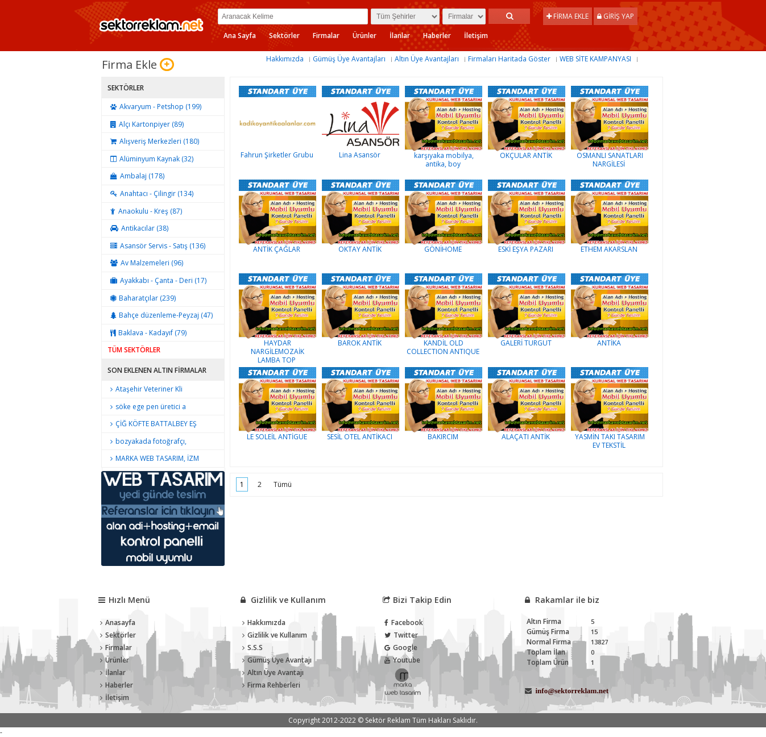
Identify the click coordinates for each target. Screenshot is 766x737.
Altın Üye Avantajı (273, 672)
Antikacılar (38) (137, 228)
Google (400, 647)
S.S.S (252, 647)
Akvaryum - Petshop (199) (154, 106)
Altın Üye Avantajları (427, 59)
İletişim (476, 35)
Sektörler (284, 35)
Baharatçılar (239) (141, 298)
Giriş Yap (615, 16)
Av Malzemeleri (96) (145, 263)
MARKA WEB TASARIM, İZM (153, 458)
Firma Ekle (567, 16)
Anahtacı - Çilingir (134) (150, 193)
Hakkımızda (285, 59)
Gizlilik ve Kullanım (274, 635)
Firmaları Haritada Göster (509, 59)
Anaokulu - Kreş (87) (144, 211)
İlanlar (400, 35)
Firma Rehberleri (271, 685)
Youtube (402, 660)
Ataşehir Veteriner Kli (145, 389)
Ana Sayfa (239, 35)
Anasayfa (117, 622)
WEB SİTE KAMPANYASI (595, 59)
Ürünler (364, 35)
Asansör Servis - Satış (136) (156, 246)
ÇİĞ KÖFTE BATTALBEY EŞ (152, 423)
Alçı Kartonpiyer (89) (145, 124)
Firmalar (326, 35)
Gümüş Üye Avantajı (277, 660)
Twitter (401, 635)
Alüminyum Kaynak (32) (150, 159)
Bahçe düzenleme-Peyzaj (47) (160, 315)
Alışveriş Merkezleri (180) (153, 141)
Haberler (437, 35)
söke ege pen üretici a (146, 406)
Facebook (403, 622)
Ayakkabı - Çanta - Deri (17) (156, 280)
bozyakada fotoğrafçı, (147, 441)
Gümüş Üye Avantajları (349, 59)
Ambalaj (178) (135, 176)
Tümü (283, 484)
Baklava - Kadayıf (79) (147, 333)
